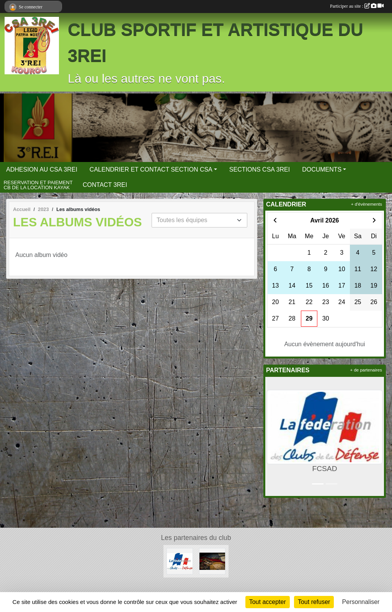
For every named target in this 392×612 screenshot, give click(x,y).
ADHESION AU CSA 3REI (41, 169)
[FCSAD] (180, 561)
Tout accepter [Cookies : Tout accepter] (267, 602)
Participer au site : (357, 6)
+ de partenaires (366, 370)
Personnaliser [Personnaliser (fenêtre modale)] (361, 602)
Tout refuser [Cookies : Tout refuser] (314, 602)
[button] (272, 436)
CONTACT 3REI (105, 185)
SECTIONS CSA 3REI (259, 169)
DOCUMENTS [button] (321, 169)
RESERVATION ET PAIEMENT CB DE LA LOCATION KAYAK (38, 185)
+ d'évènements (366, 204)
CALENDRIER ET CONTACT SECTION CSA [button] (151, 169)
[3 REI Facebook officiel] (212, 561)
